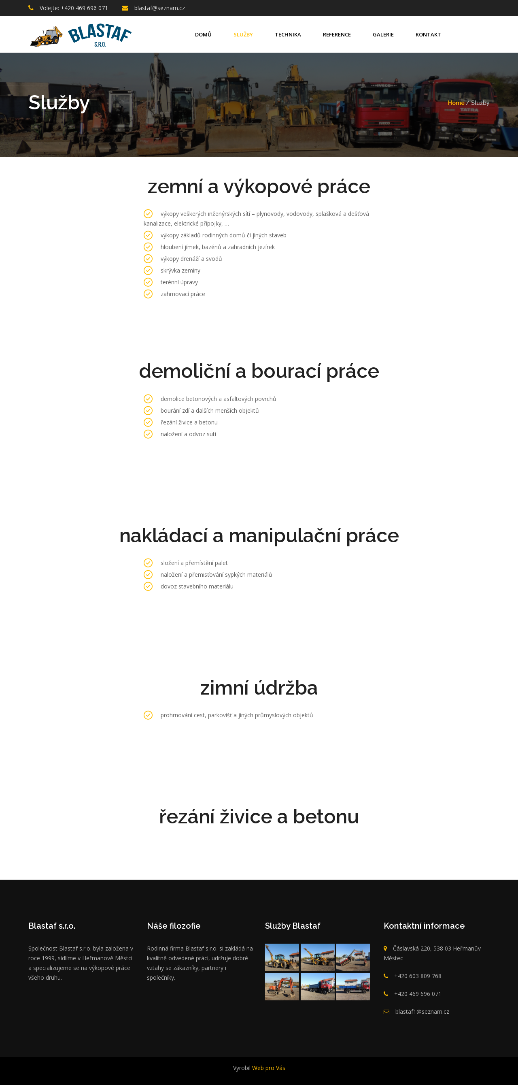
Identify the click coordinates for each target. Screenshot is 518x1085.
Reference (337, 34)
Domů (203, 34)
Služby (243, 34)
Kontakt (428, 34)
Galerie (383, 34)
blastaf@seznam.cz (159, 8)
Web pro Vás (268, 1068)
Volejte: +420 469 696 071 (74, 8)
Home (456, 103)
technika (288, 34)
